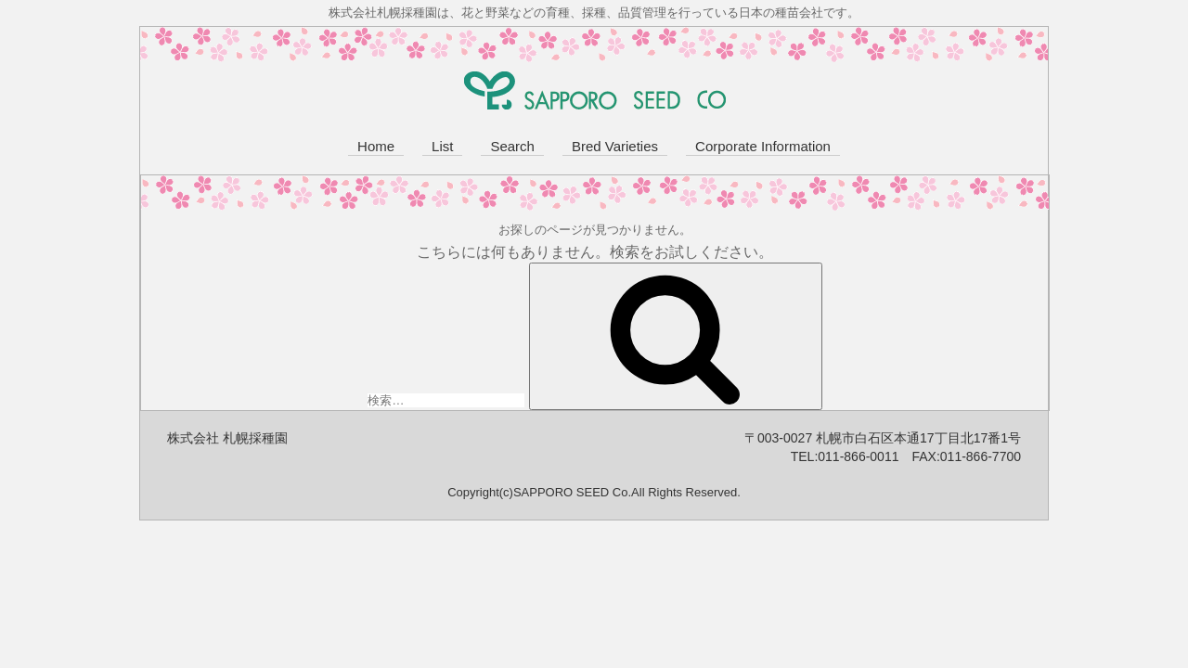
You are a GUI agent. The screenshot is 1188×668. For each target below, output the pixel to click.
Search (512, 146)
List (442, 146)
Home (375, 146)
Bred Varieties (615, 146)
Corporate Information (763, 146)
